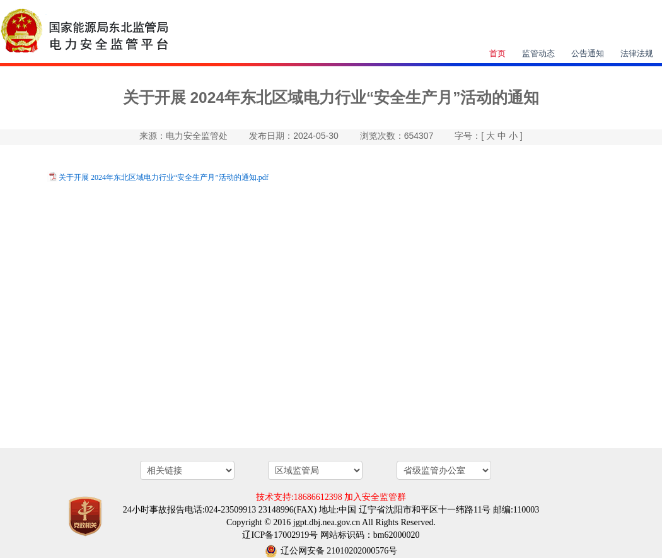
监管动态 (538, 53)
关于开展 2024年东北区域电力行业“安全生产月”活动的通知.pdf (164, 177)
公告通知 (587, 53)
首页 (497, 53)
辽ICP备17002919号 (280, 535)
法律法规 (636, 53)
